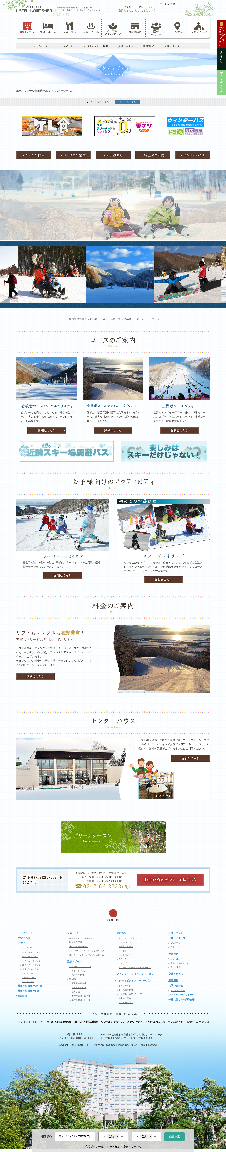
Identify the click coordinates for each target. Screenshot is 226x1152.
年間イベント (175, 933)
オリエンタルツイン (31, 952)
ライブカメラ (28, 981)
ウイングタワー (27, 948)
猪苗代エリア (177, 959)
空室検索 (174, 1136)
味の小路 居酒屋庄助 (78, 946)
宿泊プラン (27, 28)
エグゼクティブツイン (32, 965)
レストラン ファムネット (80, 938)
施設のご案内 (78, 975)
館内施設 (135, 28)
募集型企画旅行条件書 (30, 985)
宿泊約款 (22, 995)
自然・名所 (176, 967)
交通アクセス (175, 973)
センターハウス (126, 1002)
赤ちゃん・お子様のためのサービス (135, 967)
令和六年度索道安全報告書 (82, 318)
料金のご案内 (125, 998)
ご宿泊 (21, 943)
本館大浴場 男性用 (81, 996)
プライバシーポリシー (180, 994)
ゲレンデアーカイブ (148, 318)
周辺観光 (173, 953)
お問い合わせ (175, 985)
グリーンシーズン (99, 102)
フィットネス (125, 951)
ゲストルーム (48, 28)
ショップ (123, 963)
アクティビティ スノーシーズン (134, 980)
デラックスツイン (30, 956)
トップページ (25, 933)
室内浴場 (76, 992)
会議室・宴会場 (126, 946)
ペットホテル (125, 955)
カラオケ (123, 959)
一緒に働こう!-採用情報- (181, 999)
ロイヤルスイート (30, 973)
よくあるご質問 (178, 990)
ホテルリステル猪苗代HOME (33, 90)
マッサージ (126, 942)
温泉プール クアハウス (80, 966)
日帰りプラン (177, 947)
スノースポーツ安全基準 (117, 318)
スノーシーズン (127, 102)
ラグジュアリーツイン (32, 961)
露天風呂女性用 (79, 987)
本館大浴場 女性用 (81, 1000)
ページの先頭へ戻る (113, 915)
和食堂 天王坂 (75, 942)
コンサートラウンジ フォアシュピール (86, 955)
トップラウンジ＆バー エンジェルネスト (87, 951)
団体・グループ (176, 938)
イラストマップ (79, 971)
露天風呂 (73, 979)
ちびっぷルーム (29, 977)
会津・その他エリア (180, 963)
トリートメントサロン (129, 938)
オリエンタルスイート (32, 969)
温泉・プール (91, 28)
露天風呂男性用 (79, 983)
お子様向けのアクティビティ (132, 994)
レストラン (69, 28)
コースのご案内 (126, 990)
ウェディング (198, 28)
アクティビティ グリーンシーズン (135, 974)
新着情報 (173, 980)
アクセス (177, 28)
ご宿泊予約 (24, 938)
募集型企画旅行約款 (29, 990)
